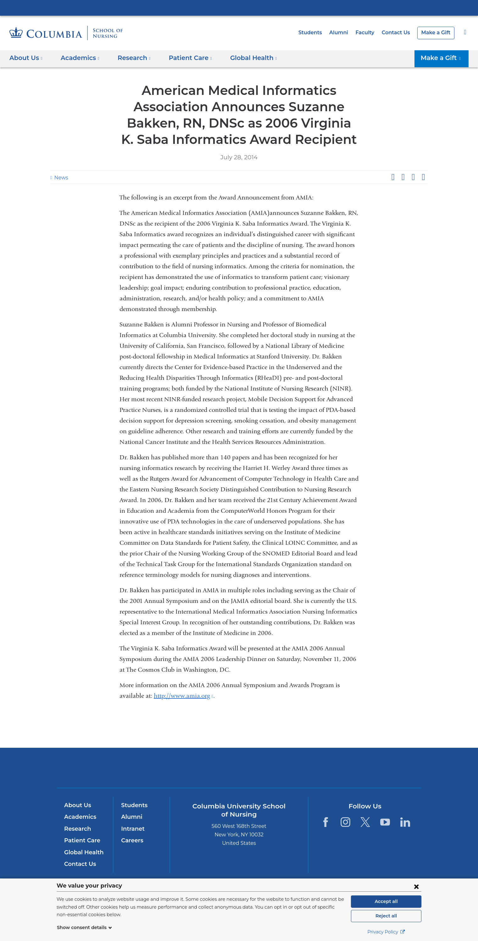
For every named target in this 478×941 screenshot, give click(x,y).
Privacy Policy (386, 931)
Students (318, 32)
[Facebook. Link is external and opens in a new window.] (325, 822)
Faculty (369, 32)
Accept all (386, 901)
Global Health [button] (243, 57)
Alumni (344, 32)
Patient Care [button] (184, 57)
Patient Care (80, 840)
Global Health (82, 852)
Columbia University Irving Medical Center (239, 7)
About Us (76, 805)
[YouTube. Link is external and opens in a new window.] (385, 822)
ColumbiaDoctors (329, 767)
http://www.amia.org (183, 695)
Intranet (131, 829)
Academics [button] (78, 57)
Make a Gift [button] (443, 57)
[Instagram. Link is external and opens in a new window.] (345, 822)
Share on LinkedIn (413, 177)
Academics (79, 817)
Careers (131, 840)
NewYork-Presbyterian (239, 772)
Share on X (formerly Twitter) (402, 177)
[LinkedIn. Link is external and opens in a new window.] (405, 822)
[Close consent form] (416, 886)
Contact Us (399, 32)
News (60, 177)
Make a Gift (437, 32)
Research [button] (130, 57)
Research (77, 829)
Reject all (386, 915)
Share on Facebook (392, 177)
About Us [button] (26, 57)
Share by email (423, 177)
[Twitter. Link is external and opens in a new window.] (365, 822)
